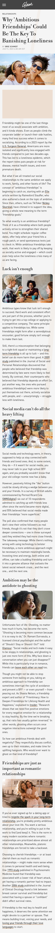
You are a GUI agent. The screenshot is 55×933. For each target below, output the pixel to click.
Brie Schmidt (11, 46)
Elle (47, 191)
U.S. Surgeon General (14, 146)
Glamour (7, 648)
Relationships (9, 14)
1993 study (13, 870)
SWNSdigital (9, 499)
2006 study (18, 885)
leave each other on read (29, 667)
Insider (33, 705)
